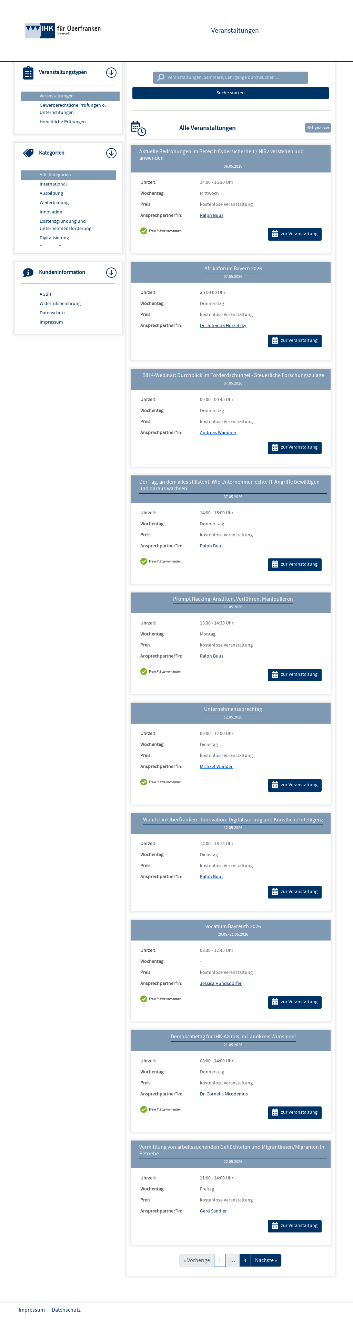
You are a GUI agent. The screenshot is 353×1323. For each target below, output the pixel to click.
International (53, 184)
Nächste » (266, 1260)
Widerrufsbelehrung (60, 304)
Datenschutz (52, 313)
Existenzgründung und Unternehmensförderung (65, 225)
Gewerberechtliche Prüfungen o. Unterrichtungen (73, 109)
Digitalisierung (54, 238)
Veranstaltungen (57, 96)
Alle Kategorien (55, 175)
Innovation (51, 212)
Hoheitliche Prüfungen (63, 122)
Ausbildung (51, 193)
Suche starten (230, 93)
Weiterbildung (54, 203)
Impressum (51, 322)
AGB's (45, 294)
